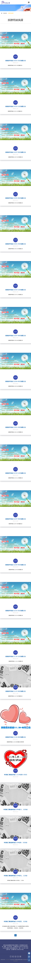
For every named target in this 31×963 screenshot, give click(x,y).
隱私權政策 (15, 961)
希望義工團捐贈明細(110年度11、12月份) (15, 809)
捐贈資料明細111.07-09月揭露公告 (15, 691)
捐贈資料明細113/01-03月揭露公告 (15, 427)
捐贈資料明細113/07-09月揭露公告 (15, 335)
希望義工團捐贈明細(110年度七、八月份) (15, 875)
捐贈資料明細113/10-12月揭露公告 (15, 290)
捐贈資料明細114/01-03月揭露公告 (15, 244)
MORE (15, 56)
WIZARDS (8, 959)
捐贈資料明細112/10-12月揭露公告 (15, 473)
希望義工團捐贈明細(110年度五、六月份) (15, 921)
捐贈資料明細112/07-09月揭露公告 (15, 519)
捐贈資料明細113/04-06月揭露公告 (15, 381)
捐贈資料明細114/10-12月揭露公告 (15, 106)
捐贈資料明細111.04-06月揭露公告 (15, 737)
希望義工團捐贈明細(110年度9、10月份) (15, 842)
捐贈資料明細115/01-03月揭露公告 (15, 60)
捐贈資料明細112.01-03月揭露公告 (15, 610)
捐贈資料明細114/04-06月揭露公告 (15, 198)
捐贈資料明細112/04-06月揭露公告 (15, 565)
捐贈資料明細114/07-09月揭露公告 (15, 152)
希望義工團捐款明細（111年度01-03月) (15, 774)
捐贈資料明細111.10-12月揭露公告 (15, 656)
